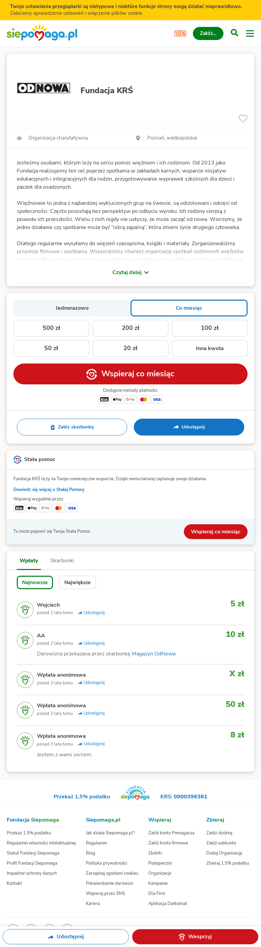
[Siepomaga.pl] (42, 33)
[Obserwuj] (243, 118)
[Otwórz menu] (250, 33)
